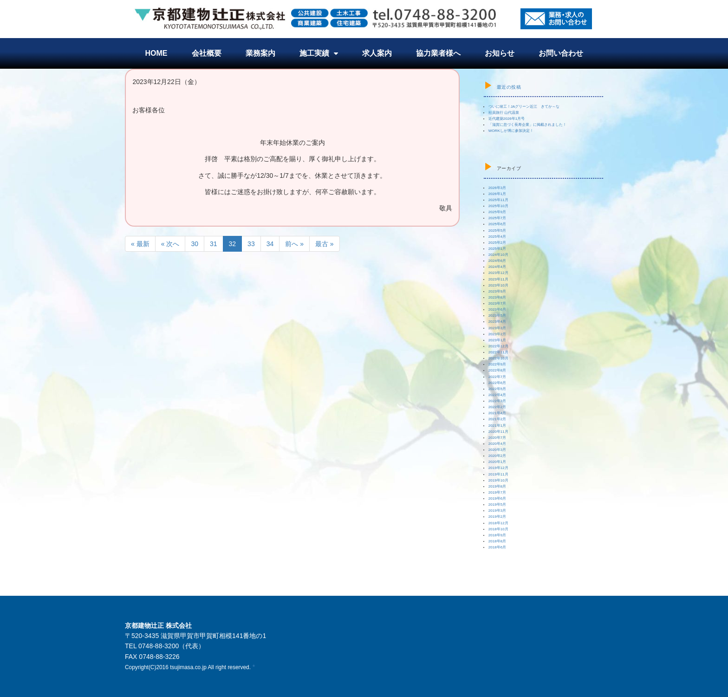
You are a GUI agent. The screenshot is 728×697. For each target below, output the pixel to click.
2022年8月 (497, 370)
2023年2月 (497, 334)
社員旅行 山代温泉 (503, 113)
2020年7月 (497, 438)
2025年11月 (498, 200)
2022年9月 (497, 364)
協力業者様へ (438, 53)
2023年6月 (497, 309)
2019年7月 (497, 492)
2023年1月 (497, 340)
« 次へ (170, 244)
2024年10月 (498, 255)
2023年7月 (497, 303)
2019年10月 (498, 480)
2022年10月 (498, 358)
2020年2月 (497, 456)
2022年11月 (498, 352)
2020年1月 (497, 462)
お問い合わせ (561, 53)
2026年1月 (497, 194)
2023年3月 (497, 328)
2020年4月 (497, 444)
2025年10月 (498, 206)
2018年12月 (498, 523)
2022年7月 (497, 377)
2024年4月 (497, 267)
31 (213, 244)
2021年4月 (497, 413)
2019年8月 (497, 486)
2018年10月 (498, 529)
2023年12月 (498, 273)
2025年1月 (497, 249)
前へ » (294, 244)
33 (251, 244)
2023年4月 (497, 321)
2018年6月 (497, 547)
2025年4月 (497, 237)
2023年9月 (497, 291)
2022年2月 (497, 407)
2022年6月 (497, 383)
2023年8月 (497, 297)
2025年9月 (497, 212)
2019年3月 (497, 510)
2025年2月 (497, 243)
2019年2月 (497, 517)
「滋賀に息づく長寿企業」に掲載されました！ (527, 125)
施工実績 (318, 53)
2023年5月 (497, 315)
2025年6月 (497, 224)
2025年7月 (497, 218)
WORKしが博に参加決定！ (510, 131)
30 (194, 244)
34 (270, 244)
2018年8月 (497, 541)
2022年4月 (497, 395)
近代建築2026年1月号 (506, 119)
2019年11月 (498, 474)
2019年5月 (497, 504)
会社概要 (206, 53)
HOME (156, 53)
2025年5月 (497, 230)
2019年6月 (497, 498)
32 (232, 244)
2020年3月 (497, 450)
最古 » (324, 244)
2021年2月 (497, 419)
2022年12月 (498, 346)
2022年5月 (497, 389)
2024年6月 (497, 261)
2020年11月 (498, 432)
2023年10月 (498, 285)
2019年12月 (498, 468)
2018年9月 (497, 535)
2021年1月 (497, 425)
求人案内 (377, 53)
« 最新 (140, 244)
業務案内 (260, 53)
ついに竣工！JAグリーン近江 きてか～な (523, 106)
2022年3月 (497, 401)
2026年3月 (497, 188)
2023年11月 (498, 279)
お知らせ (499, 53)
